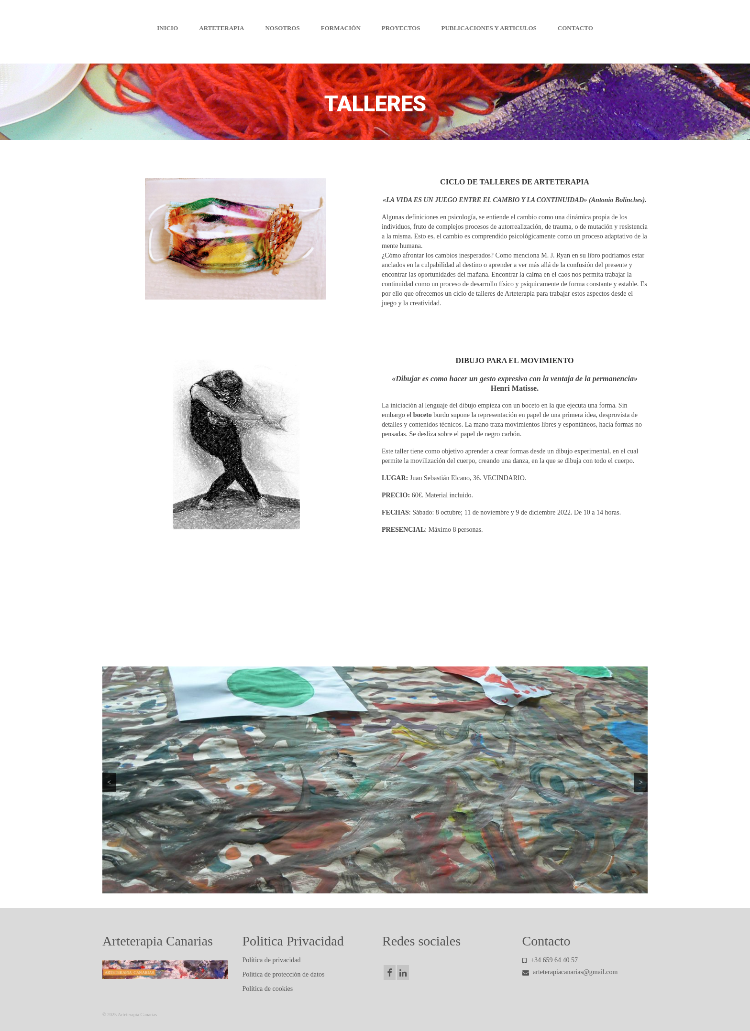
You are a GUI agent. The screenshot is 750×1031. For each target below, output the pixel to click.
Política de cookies (268, 988)
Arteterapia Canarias (375, 9)
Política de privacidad (272, 960)
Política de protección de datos (284, 974)
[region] (375, 779)
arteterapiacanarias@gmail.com (570, 972)
